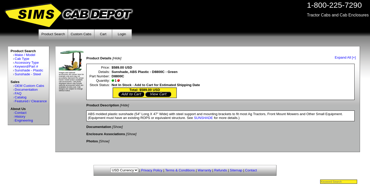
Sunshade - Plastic (29, 70)
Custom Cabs (81, 34)
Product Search (53, 34)
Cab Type (22, 59)
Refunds (220, 170)
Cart (103, 34)
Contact (20, 113)
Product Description (102, 105)
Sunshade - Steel (28, 74)
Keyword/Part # (26, 66)
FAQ (18, 93)
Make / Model (25, 55)
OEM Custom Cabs (29, 86)
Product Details (99, 58)
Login (122, 34)
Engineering (24, 120)
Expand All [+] (345, 57)
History (20, 116)
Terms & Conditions (180, 170)
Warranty (204, 170)
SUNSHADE (203, 118)
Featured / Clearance (31, 101)
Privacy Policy (151, 170)
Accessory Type (27, 62)
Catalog (20, 97)
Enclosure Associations (105, 134)
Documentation (26, 89)
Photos (92, 141)
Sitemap (236, 170)
